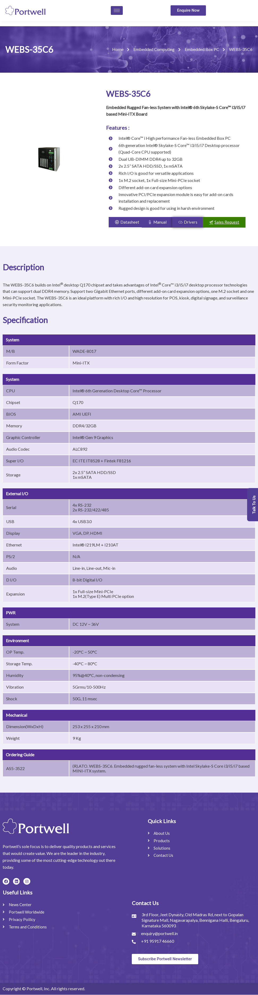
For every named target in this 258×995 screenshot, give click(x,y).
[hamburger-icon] (117, 10)
